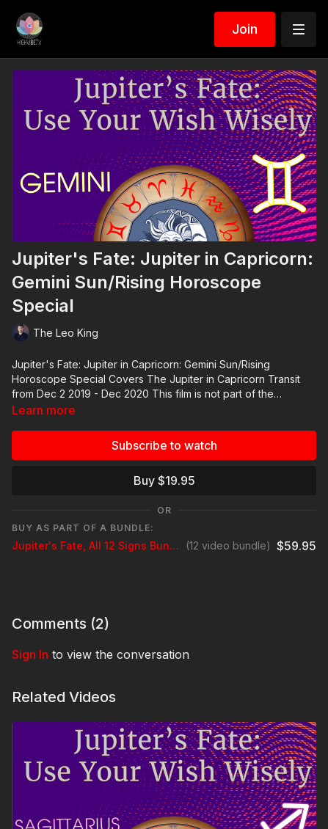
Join (245, 29)
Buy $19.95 (164, 480)
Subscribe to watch (164, 445)
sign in (30, 654)
